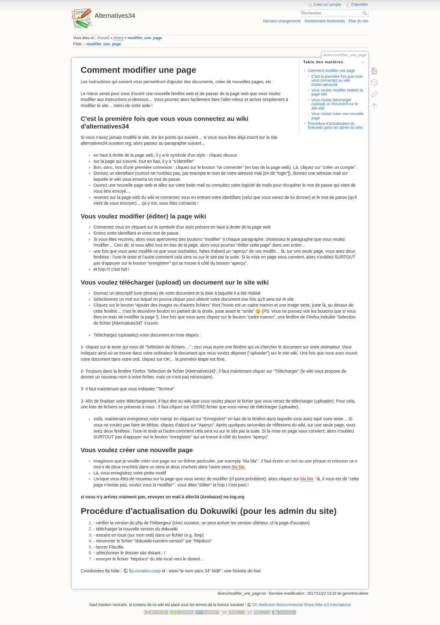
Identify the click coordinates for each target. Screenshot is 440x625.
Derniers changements (282, 21)
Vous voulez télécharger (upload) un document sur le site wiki (334, 104)
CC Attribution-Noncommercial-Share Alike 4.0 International (301, 605)
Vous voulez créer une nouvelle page (337, 116)
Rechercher (365, 13)
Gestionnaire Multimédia (325, 21)
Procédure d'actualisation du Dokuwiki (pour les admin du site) (335, 125)
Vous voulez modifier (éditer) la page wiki (337, 92)
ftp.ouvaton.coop (145, 570)
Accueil (103, 38)
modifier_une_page (145, 38)
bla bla (238, 466)
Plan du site (358, 21)
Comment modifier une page (331, 71)
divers (118, 38)
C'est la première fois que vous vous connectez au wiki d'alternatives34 (337, 80)
